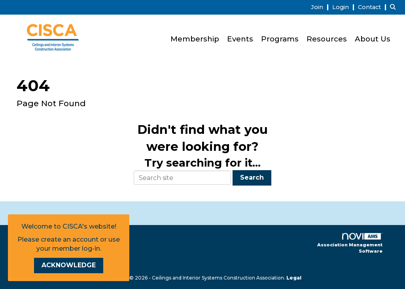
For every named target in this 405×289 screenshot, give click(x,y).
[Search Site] (394, 7)
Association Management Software (349, 243)
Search (252, 177)
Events (240, 38)
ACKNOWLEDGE (69, 265)
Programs (280, 38)
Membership (194, 38)
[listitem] (321, 7)
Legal (293, 278)
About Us (372, 38)
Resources (327, 38)
